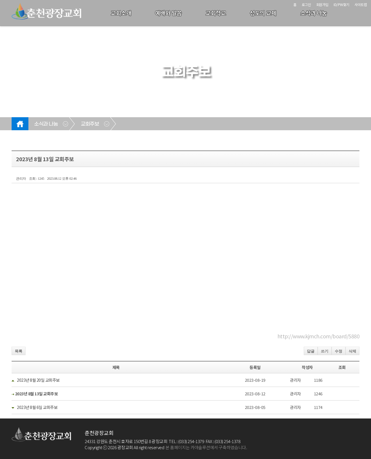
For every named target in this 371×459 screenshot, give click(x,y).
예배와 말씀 (168, 13)
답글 (310, 351)
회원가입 (322, 4)
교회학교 (215, 13)
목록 (18, 351)
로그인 (306, 4)
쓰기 (324, 351)
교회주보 (90, 124)
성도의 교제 (263, 13)
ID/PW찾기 (341, 4)
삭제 (352, 351)
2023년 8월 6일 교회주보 (37, 407)
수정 (338, 351)
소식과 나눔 (313, 13)
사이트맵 (360, 4)
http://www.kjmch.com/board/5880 (318, 336)
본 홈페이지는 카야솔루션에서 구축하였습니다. (206, 447)
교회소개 (121, 13)
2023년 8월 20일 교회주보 (38, 380)
